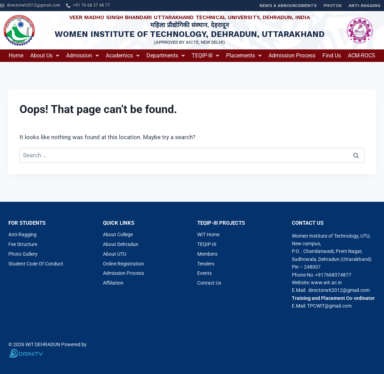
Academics (122, 55)
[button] (45, 55)
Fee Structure (22, 244)
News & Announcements (288, 5)
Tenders (205, 263)
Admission (82, 55)
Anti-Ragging (365, 5)
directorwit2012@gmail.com (339, 290)
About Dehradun (120, 244)
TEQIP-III (205, 55)
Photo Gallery (23, 254)
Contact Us (209, 283)
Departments (165, 55)
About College (118, 234)
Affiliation (113, 283)
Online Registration (123, 263)
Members (207, 254)
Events (204, 273)
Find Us (331, 55)
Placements (244, 55)
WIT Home (208, 234)
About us (44, 55)
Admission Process (292, 55)
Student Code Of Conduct (35, 263)
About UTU (114, 254)
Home (16, 55)
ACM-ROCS (361, 55)
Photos (332, 5)
